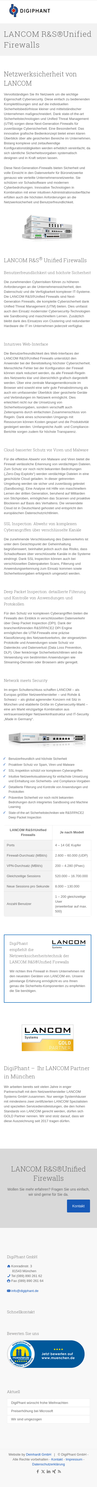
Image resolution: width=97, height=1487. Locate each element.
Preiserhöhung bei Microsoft (32, 1411)
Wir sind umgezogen (26, 1419)
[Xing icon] (54, 1471)
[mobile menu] (90, 7)
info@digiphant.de (25, 1291)
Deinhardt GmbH (38, 1454)
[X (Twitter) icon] (43, 1471)
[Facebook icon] (38, 1471)
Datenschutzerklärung (48, 1464)
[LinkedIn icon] (48, 1471)
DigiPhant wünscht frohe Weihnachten (39, 1403)
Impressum (74, 1459)
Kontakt (57, 1459)
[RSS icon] (59, 1471)
